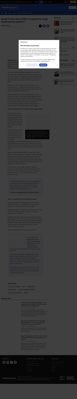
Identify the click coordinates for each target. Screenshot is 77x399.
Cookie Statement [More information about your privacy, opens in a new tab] (45, 61)
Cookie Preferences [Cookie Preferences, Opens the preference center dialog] (32, 65)
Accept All (43, 65)
